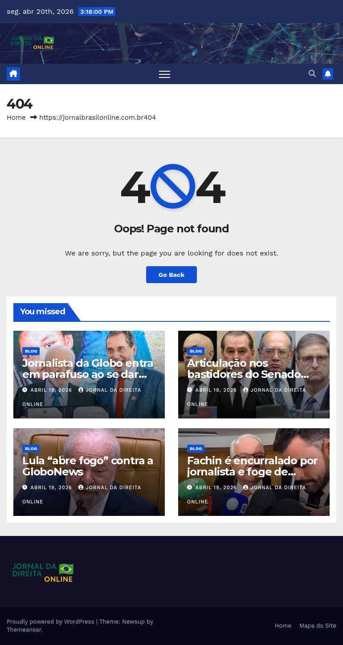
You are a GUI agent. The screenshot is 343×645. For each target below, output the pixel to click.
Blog (31, 351)
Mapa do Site (317, 625)
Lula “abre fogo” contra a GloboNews (87, 466)
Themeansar (24, 629)
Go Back (171, 274)
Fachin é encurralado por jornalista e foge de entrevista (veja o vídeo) (252, 471)
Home (16, 118)
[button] (312, 73)
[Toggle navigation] (165, 74)
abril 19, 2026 (52, 390)
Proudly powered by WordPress (51, 621)
